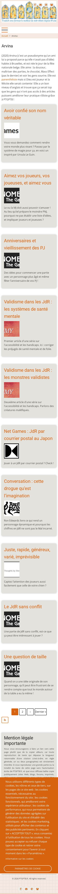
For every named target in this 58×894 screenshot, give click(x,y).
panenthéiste (9, 79)
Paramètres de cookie (28, 868)
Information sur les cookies (20, 858)
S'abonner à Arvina (29, 720)
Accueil (5, 35)
